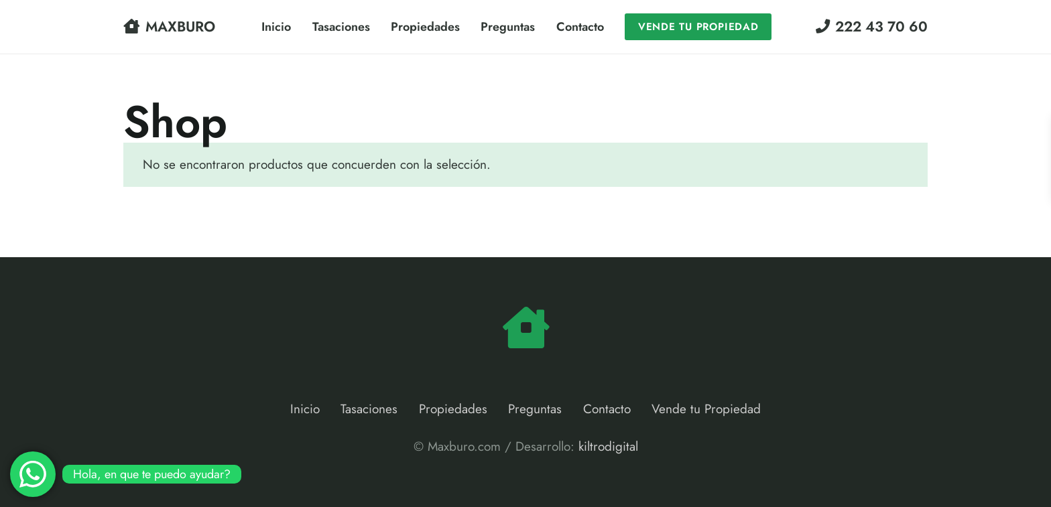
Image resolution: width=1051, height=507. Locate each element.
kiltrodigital (608, 446)
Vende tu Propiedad (706, 409)
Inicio (305, 409)
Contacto (607, 409)
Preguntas (535, 409)
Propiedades (453, 409)
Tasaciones (369, 409)
